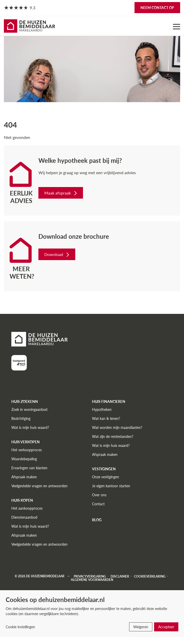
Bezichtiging (20, 418)
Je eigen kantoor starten (111, 486)
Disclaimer (120, 576)
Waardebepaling (24, 459)
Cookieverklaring (149, 576)
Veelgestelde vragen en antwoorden (39, 486)
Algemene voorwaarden (92, 579)
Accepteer (166, 627)
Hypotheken (102, 409)
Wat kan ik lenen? (106, 418)
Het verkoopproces (26, 450)
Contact (98, 504)
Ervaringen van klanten (29, 468)
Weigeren (140, 627)
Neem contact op (157, 7)
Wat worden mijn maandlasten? (117, 427)
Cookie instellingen (20, 627)
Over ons (99, 495)
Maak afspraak (61, 192)
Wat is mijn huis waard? (30, 427)
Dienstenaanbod (24, 517)
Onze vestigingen (105, 477)
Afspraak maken (24, 477)
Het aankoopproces (27, 508)
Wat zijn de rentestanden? (112, 436)
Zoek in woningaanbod (29, 409)
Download (57, 254)
